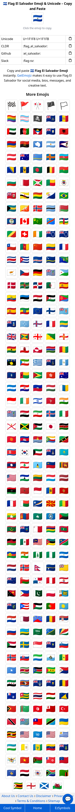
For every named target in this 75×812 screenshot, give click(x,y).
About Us (8, 796)
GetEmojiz (24, 75)
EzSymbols (62, 808)
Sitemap (54, 801)
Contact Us (25, 796)
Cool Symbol (12, 808)
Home (37, 808)
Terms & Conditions (31, 801)
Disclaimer (43, 796)
